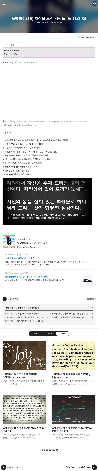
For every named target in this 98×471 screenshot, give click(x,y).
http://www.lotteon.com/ (15, 273)
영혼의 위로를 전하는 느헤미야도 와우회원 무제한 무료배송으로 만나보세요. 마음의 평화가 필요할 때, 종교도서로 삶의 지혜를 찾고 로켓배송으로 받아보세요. (46, 263)
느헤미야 (19, 308)
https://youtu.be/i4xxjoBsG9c (23, 62)
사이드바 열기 (4, 4)
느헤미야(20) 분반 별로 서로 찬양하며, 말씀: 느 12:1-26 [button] (73, 365)
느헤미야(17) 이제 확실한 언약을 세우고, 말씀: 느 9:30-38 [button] (73, 419)
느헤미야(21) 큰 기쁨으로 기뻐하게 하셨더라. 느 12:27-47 (26, 314)
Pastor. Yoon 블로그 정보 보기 (94, 4)
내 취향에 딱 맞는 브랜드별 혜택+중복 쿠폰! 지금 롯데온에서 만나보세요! (34, 280)
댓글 (35, 334)
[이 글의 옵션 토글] (5, 299)
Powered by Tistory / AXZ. (16, 467)
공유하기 (49, 334)
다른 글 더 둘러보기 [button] (48, 450)
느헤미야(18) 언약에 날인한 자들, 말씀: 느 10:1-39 (24, 317)
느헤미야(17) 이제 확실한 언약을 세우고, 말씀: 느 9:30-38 (71, 317)
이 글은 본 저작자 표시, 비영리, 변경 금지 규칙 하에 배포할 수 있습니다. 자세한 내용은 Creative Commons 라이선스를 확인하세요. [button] (91, 299)
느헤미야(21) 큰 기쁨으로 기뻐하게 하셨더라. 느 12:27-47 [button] (24, 365)
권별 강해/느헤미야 (56, 23)
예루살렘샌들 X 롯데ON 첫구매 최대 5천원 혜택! (26, 277)
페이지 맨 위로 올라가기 (94, 467)
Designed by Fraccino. (83, 467)
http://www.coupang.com (15, 255)
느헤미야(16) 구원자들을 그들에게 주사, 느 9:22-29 (25, 321)
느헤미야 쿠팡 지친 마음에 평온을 (19, 258)
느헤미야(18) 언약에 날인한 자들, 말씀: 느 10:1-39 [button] (24, 419)
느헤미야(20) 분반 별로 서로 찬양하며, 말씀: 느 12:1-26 (71, 314)
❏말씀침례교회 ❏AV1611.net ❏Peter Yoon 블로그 (4, 467)
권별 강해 (9, 308)
